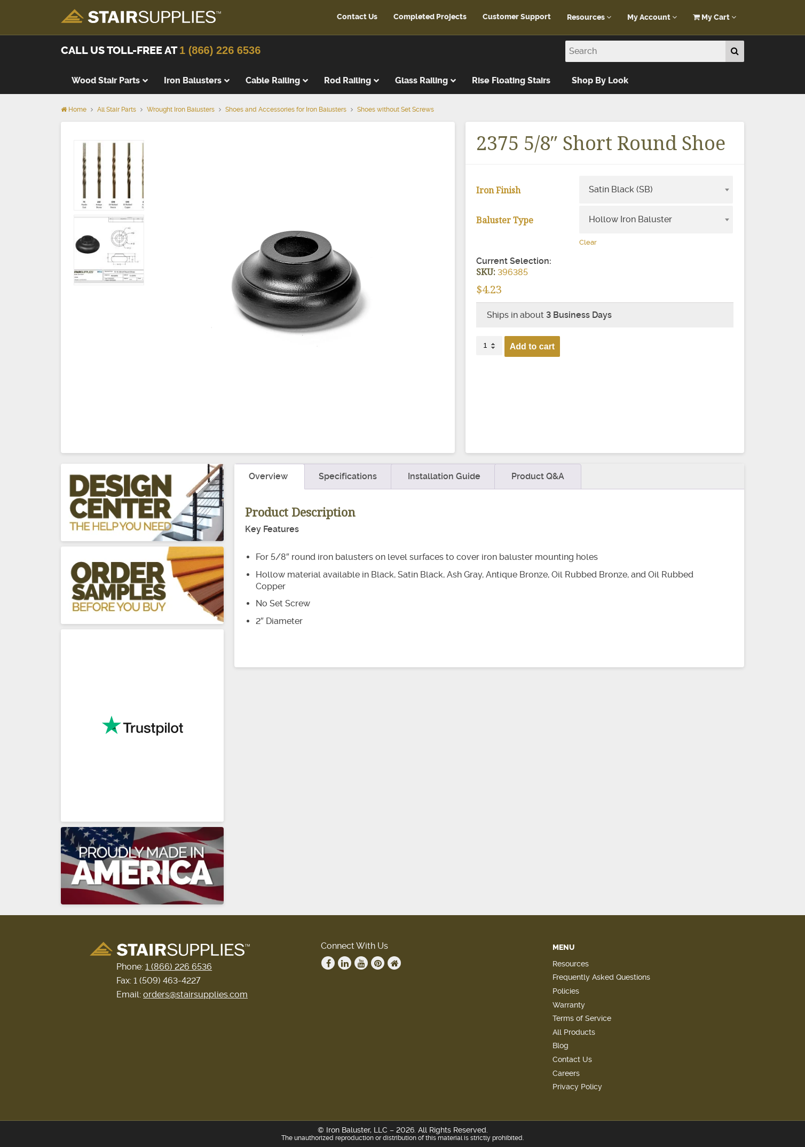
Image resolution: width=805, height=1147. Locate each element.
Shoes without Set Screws (395, 109)
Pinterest (378, 963)
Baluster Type (504, 220)
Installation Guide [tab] (444, 476)
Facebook (328, 963)
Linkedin (345, 963)
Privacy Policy (577, 1086)
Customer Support (517, 16)
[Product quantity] (489, 345)
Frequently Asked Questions (601, 977)
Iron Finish (498, 190)
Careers (566, 1073)
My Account (652, 17)
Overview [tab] (268, 476)
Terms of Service (582, 1018)
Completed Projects (430, 16)
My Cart (714, 17)
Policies (566, 991)
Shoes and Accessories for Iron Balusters (285, 109)
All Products (574, 1032)
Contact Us (357, 16)
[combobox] (656, 190)
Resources (589, 17)
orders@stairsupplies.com (195, 994)
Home (73, 109)
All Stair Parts (116, 109)
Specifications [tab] (348, 476)
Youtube (361, 963)
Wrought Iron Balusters (181, 109)
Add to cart (532, 346)
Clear (588, 242)
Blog (561, 1045)
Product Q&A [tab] (537, 476)
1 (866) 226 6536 (220, 50)
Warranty (569, 1005)
